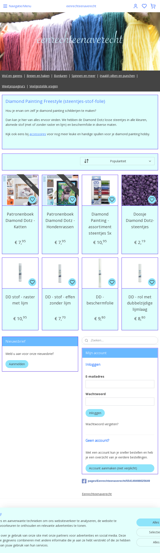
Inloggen (95, 413)
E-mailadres (95, 376)
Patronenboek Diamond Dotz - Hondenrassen (60, 220)
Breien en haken (38, 76)
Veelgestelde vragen (43, 86)
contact (133, 523)
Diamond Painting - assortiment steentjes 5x (100, 223)
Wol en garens (12, 76)
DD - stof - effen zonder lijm (60, 300)
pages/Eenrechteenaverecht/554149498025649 (116, 481)
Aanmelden (17, 364)
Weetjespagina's (13, 86)
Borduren (60, 76)
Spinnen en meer (83, 76)
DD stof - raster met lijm (20, 300)
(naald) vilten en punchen (117, 76)
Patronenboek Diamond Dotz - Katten (20, 220)
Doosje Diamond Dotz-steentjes (140, 220)
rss (108, 545)
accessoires (37, 134)
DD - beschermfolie (100, 300)
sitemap (99, 545)
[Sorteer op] (117, 161)
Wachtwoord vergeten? (102, 424)
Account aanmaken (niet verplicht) (113, 468)
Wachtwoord (96, 394)
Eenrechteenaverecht (97, 494)
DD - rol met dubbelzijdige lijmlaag (140, 303)
